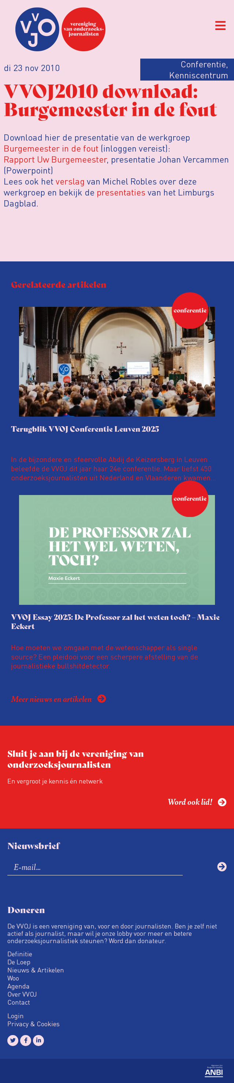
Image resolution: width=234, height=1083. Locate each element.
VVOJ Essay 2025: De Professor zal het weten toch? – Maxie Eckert (115, 621)
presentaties (121, 192)
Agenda (18, 986)
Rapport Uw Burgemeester (55, 159)
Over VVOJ (22, 994)
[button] (220, 25)
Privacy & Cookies (33, 1024)
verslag (70, 181)
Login (15, 1016)
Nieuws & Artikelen (35, 970)
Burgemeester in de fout (51, 148)
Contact (18, 1002)
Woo (13, 978)
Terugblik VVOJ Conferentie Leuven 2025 (85, 428)
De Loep (18, 962)
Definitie (19, 954)
